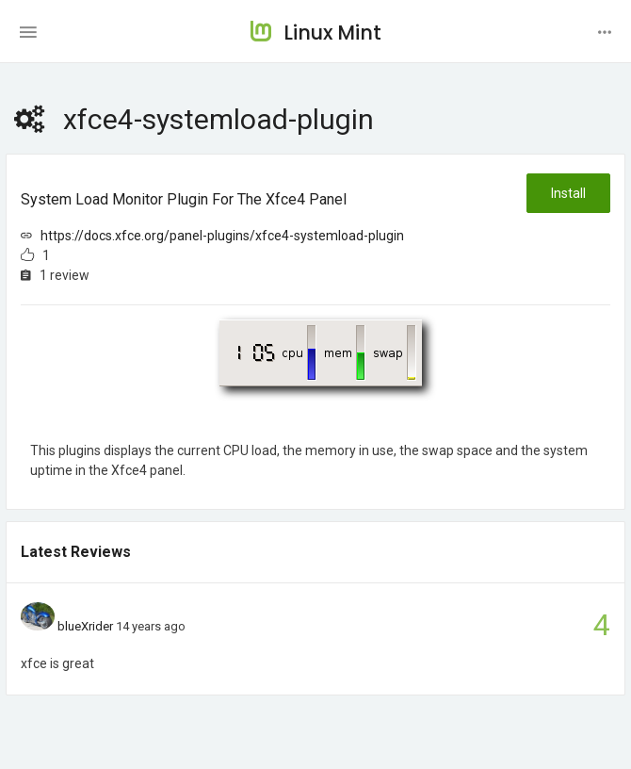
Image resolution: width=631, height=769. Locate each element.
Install (568, 193)
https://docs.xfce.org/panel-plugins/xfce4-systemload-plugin (222, 235)
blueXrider (85, 626)
